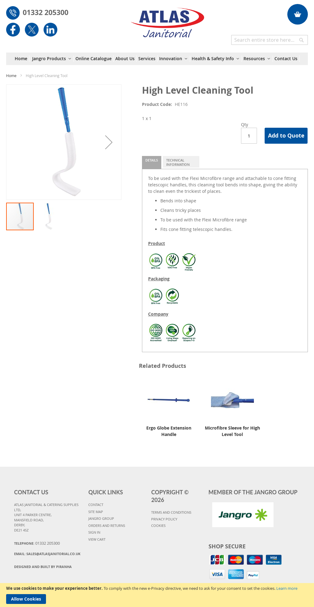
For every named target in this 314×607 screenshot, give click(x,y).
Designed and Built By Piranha (43, 566)
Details (151, 160)
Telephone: (37, 543)
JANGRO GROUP (101, 518)
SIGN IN (94, 532)
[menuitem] (22, 58)
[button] (109, 142)
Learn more (286, 588)
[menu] (157, 59)
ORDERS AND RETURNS (106, 525)
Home (11, 75)
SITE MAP (95, 511)
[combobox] (269, 40)
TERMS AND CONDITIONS (171, 512)
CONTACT (95, 504)
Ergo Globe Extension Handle (168, 431)
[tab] (151, 162)
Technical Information (178, 162)
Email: (47, 553)
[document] (157, 595)
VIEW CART (96, 539)
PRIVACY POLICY (164, 519)
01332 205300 (45, 12)
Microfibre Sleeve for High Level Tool (232, 431)
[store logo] (167, 19)
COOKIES (158, 525)
